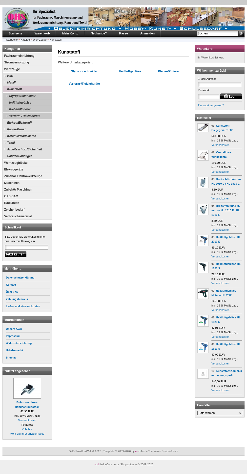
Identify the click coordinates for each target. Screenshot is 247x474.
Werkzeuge (39, 39)
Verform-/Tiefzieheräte (24, 116)
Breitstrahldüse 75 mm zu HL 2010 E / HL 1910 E (225, 210)
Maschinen (12, 183)
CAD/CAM (11, 196)
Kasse (123, 33)
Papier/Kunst (16, 129)
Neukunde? (99, 33)
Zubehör (27, 429)
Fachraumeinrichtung (19, 55)
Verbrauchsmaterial (18, 216)
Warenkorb (42, 33)
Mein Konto (70, 33)
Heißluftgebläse (20, 102)
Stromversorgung (16, 62)
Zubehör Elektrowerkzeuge (23, 176)
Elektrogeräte (13, 169)
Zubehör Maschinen (18, 189)
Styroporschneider (22, 96)
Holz (10, 76)
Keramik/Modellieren (21, 136)
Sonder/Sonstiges (19, 156)
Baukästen (11, 203)
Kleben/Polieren (20, 109)
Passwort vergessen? (211, 105)
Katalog (25, 39)
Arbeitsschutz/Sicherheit (24, 149)
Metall (11, 82)
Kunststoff (56, 39)
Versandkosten (27, 420)
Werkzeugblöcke (15, 163)
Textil (11, 142)
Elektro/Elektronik (19, 122)
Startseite (15, 33)
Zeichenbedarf (14, 209)
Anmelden (147, 33)
